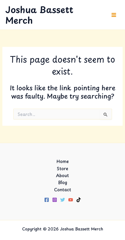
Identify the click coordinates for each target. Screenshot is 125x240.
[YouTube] (70, 199)
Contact (62, 189)
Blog (62, 182)
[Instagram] (54, 199)
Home (63, 161)
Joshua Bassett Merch (39, 15)
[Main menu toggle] (114, 15)
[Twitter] (62, 199)
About (62, 175)
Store (62, 168)
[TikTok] (78, 199)
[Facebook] (46, 199)
